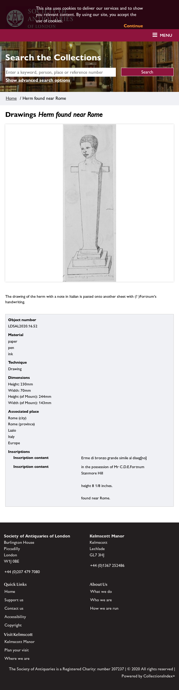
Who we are (101, 599)
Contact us (13, 608)
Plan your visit (16, 649)
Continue (133, 25)
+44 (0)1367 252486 (107, 565)
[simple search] (60, 72)
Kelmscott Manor (19, 641)
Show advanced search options (38, 80)
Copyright (13, 625)
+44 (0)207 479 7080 (22, 571)
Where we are (17, 658)
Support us (13, 599)
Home (11, 98)
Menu (166, 35)
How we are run (104, 608)
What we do (101, 591)
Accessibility (15, 616)
